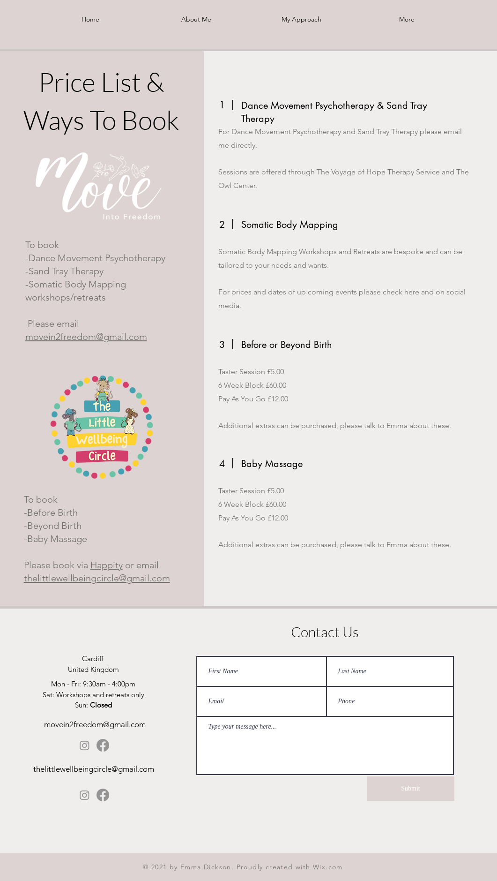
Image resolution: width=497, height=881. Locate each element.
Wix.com (328, 867)
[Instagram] (84, 745)
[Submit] (410, 788)
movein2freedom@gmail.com (86, 336)
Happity (106, 565)
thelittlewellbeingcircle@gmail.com (97, 578)
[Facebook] (102, 745)
